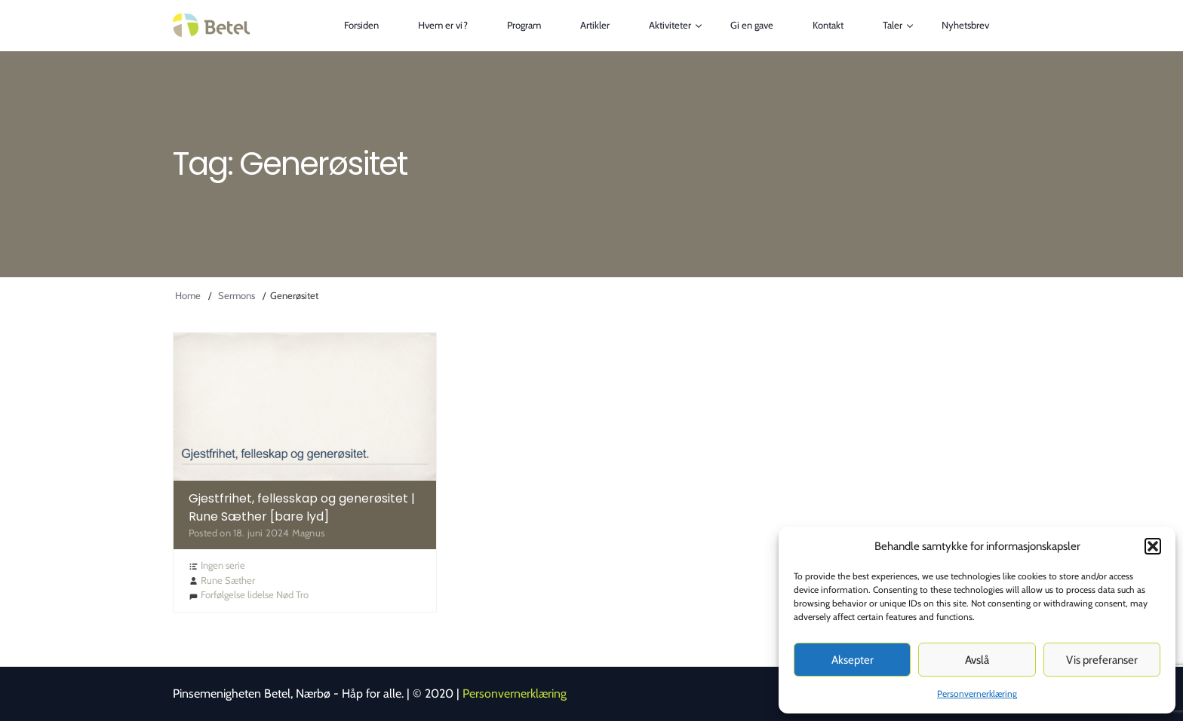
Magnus (308, 533)
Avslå (977, 660)
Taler (892, 25)
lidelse (260, 594)
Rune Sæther (228, 580)
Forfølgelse (223, 594)
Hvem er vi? (443, 25)
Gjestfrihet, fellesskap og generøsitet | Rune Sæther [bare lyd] (302, 507)
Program (524, 25)
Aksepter (852, 660)
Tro (302, 594)
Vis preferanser (1102, 660)
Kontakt (828, 25)
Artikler (595, 25)
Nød (284, 594)
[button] (1152, 546)
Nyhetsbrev (965, 25)
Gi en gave (751, 25)
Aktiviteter (670, 25)
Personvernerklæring (977, 693)
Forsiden (361, 25)
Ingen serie (223, 565)
